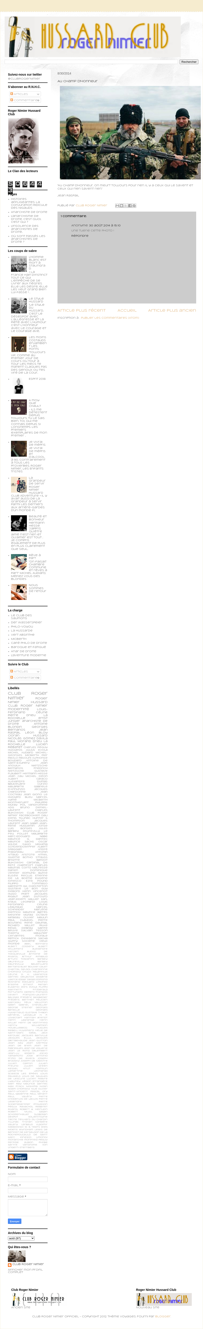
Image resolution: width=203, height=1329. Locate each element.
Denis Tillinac (19, 818)
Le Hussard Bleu (28, 795)
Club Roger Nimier (28, 1264)
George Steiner (20, 1008)
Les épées (29, 1074)
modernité (18, 709)
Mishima (32, 1086)
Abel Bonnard (36, 944)
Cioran (13, 736)
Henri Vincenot (35, 891)
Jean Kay (15, 1043)
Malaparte (39, 834)
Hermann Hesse (35, 773)
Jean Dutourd (35, 896)
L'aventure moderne (28, 655)
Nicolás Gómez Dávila (28, 738)
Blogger (163, 1317)
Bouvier (33, 967)
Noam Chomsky (19, 1089)
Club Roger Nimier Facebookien (28, 814)
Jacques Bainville (35, 1036)
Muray (28, 915)
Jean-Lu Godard (21, 1053)
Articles (19, 94)
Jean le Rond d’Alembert (28, 1051)
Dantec (13, 977)
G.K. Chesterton (35, 886)
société (28, 941)
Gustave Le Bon (23, 889)
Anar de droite (23, 651)
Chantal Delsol (19, 969)
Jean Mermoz (37, 1043)
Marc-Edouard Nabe (28, 836)
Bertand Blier (17, 967)
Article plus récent (81, 310)
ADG (11, 807)
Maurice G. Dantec (28, 839)
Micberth (18, 639)
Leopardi (28, 902)
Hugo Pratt (18, 894)
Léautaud (15, 907)
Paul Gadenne (18, 1094)
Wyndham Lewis (30, 1130)
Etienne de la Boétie (28, 877)
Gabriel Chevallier (33, 1005)
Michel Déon (37, 776)
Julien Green (36, 1066)
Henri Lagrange (21, 1020)
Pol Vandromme (34, 805)
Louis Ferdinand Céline (28, 903)
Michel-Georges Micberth (28, 754)
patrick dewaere (22, 938)
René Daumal (36, 923)
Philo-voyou (22, 627)
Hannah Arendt (36, 1018)
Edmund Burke (35, 873)
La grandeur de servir (37, 481)
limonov (42, 1137)
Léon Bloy (36, 733)
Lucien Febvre (37, 1079)
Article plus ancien (172, 310)
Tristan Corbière (35, 1122)
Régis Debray (20, 928)
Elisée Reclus (20, 876)
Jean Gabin (29, 823)
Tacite (12, 1120)
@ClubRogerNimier (24, 79)
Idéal (32, 1033)
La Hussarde (22, 631)
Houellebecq (17, 1028)
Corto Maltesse (35, 868)
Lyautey (14, 1081)
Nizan (44, 1086)
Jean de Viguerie (36, 1048)
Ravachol (26, 1107)
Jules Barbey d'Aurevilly (28, 829)
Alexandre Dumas (28, 781)
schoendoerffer (21, 847)
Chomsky (14, 972)
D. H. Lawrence (34, 974)
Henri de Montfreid (33, 1023)
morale (41, 936)
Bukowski (15, 863)
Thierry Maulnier (28, 933)
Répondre (80, 236)
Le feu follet (28, 832)
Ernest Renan (35, 985)
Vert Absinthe (23, 635)
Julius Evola (37, 750)
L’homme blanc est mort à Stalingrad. (37, 263)
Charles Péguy (36, 747)
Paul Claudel (20, 920)
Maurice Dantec (35, 1084)
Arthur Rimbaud (35, 957)
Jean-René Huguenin (28, 824)
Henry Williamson (28, 1025)
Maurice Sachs (21, 842)
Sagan (43, 1112)
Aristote (28, 855)
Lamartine (15, 1071)
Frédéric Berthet (21, 1000)
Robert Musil (20, 1112)
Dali (44, 815)
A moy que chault (35, 403)
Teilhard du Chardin (33, 1120)
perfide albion (20, 1142)
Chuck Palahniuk (35, 972)
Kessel (13, 1069)
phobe (43, 1142)
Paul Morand (19, 741)
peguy (43, 1140)
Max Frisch (16, 1086)
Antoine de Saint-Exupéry (28, 761)
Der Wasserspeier (26, 623)
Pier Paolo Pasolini (28, 756)
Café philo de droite (29, 643)
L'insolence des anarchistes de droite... (25, 229)
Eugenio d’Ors (18, 987)
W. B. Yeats (32, 1127)
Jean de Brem (19, 1046)
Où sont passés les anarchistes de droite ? (28, 239)
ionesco (25, 1137)
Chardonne (39, 969)
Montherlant (18, 802)
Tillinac (13, 1122)
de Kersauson (29, 1132)
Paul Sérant (39, 1094)
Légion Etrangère (35, 1081)
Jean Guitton (38, 1041)
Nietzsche (39, 766)
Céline (12, 974)
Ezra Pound (37, 881)
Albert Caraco (28, 779)
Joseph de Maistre (34, 1061)
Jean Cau (15, 776)
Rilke (43, 925)
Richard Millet (21, 925)
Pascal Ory (39, 1092)
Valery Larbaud (20, 1125)
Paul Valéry (20, 1097)
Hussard (40, 736)
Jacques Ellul (19, 1038)
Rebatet (41, 1107)
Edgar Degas (27, 980)
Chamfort (25, 865)
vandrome (30, 1145)
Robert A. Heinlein (34, 1109)
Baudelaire (16, 784)
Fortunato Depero (21, 992)
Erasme (13, 985)
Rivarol (13, 1109)
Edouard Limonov (35, 982)
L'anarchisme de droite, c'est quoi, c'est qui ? (26, 219)
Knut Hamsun (35, 1069)
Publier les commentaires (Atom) (110, 318)
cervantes (16, 936)
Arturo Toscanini (21, 959)
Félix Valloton (36, 1002)
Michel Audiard (20, 753)
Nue (34, 1089)
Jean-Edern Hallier (23, 899)
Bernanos (15, 768)
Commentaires (24, 100)
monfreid (31, 1140)
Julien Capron (20, 1064)
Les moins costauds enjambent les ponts (38, 343)
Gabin (11, 1005)
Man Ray (15, 1084)
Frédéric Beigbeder (34, 997)
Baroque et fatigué (28, 647)
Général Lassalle (22, 1015)
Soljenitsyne (38, 1117)
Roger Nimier (34, 705)
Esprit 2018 (37, 379)
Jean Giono (33, 794)
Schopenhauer (18, 1114)
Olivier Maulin (35, 917)
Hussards (15, 750)
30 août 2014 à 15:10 (105, 226)
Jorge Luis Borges (28, 827)
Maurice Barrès (35, 912)
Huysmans (26, 1030)
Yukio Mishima (35, 844)
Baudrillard (39, 964)
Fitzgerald (40, 990)
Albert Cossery (21, 946)
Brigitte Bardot (28, 860)
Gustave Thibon (36, 1013)
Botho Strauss (35, 857)
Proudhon (40, 1104)
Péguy (12, 1107)
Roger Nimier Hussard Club (28, 702)
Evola (33, 987)
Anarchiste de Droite (29, 212)
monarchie (15, 1140)
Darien (13, 870)
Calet (43, 967)
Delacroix (27, 977)
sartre (12, 1145)
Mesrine (14, 915)
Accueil (127, 310)
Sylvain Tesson (34, 930)
